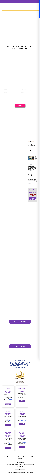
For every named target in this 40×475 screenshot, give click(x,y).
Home (5, 456)
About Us (9, 456)
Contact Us (20, 458)
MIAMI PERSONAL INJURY (22, 413)
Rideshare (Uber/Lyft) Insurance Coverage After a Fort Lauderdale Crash (32, 142)
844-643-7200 (9, 399)
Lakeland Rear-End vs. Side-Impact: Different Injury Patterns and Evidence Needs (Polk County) (31, 149)
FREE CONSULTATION (33, 197)
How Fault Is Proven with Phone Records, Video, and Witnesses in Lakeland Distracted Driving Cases (32, 172)
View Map (8, 404)
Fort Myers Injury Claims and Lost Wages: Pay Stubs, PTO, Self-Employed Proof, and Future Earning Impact (32, 179)
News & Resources (32, 456)
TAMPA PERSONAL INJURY (8, 413)
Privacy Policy (17, 469)
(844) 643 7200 (32, 193)
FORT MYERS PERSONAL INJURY (21, 390)
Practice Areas (14, 456)
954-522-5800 (11, 464)
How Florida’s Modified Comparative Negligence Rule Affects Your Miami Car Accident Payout (32, 166)
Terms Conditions (22, 469)
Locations (20, 456)
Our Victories (25, 456)
